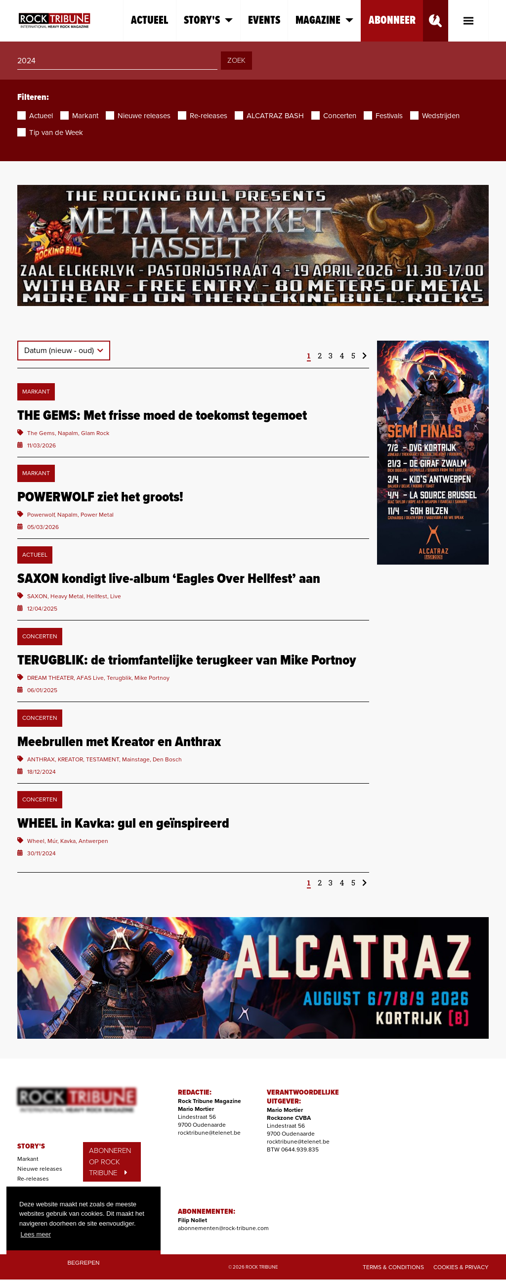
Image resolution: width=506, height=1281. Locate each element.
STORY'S (31, 1146)
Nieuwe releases (39, 1168)
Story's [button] (208, 20)
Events (264, 20)
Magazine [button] (324, 20)
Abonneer (392, 20)
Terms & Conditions (393, 1267)
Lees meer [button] (36, 1234)
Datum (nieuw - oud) (60, 350)
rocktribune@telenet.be (209, 1132)
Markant (28, 1158)
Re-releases (33, 1178)
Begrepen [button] (84, 1262)
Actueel (150, 20)
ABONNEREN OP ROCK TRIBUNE (110, 1161)
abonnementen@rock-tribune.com (223, 1228)
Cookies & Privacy (461, 1267)
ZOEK (236, 60)
